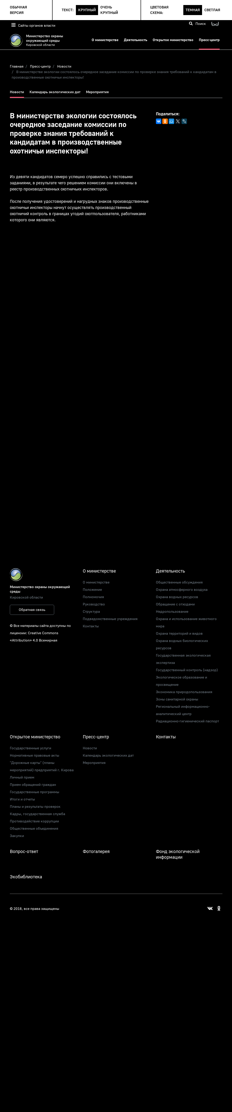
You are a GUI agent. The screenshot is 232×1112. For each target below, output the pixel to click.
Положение (92, 589)
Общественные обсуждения (179, 582)
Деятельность (135, 40)
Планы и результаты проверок (35, 806)
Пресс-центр (209, 40)
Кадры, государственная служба (37, 814)
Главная (17, 66)
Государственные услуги (30, 748)
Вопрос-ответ (24, 851)
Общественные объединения (34, 828)
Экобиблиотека (26, 877)
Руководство (94, 604)
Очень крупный (109, 10)
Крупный (87, 10)
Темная (193, 10)
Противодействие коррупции (34, 821)
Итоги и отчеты (22, 799)
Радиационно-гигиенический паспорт (187, 721)
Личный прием (22, 777)
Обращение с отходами (175, 604)
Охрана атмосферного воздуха (182, 589)
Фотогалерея (96, 851)
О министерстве (105, 40)
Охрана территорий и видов (179, 633)
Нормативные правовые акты (34, 755)
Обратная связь (32, 610)
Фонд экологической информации (178, 854)
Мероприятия (97, 92)
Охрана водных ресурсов (177, 597)
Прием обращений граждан (33, 784)
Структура (91, 611)
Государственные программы (34, 792)
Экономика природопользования (184, 692)
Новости (64, 66)
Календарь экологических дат (54, 92)
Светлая (212, 10)
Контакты (91, 626)
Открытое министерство (173, 40)
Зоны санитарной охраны (177, 699)
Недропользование (172, 611)
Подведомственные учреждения (110, 619)
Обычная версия (18, 10)
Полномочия (93, 597)
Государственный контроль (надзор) (187, 670)
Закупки (17, 836)
